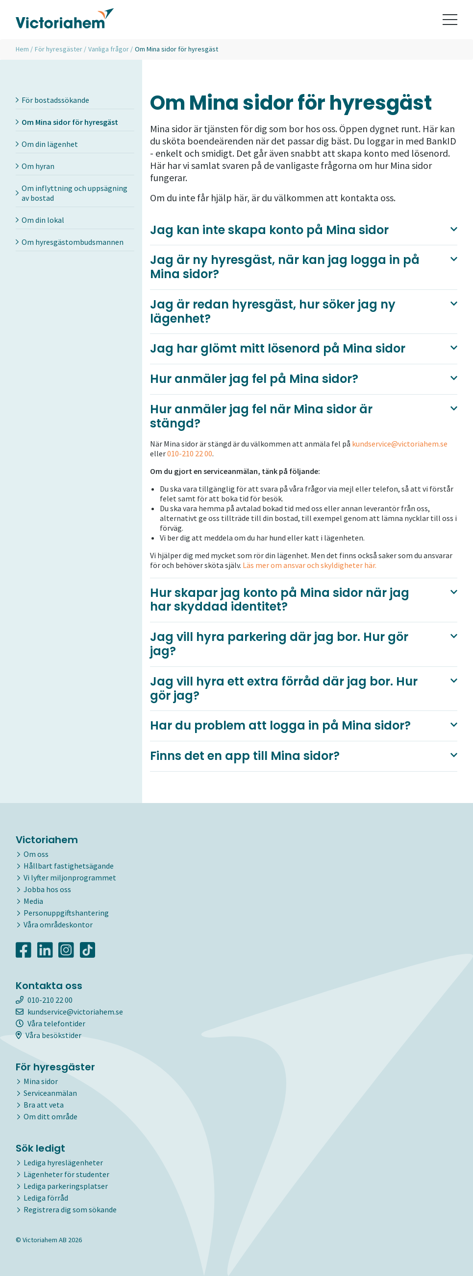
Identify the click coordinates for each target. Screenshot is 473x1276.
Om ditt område (50, 1116)
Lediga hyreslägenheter (63, 1162)
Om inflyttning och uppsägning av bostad (71, 193)
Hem (22, 49)
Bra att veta (44, 1105)
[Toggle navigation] (450, 19)
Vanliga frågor (108, 49)
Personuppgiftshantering (66, 913)
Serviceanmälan (50, 1093)
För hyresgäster (58, 49)
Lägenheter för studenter (66, 1174)
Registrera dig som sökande (70, 1209)
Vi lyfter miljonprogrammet (70, 877)
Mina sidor (41, 1081)
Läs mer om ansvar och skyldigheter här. (308, 565)
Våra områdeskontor (58, 924)
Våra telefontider (50, 1023)
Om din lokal (40, 220)
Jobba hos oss (47, 889)
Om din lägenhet (47, 144)
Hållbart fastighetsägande (69, 866)
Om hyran (35, 166)
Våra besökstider (48, 1035)
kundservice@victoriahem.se (400, 444)
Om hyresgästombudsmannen (70, 242)
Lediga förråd (46, 1198)
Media (33, 901)
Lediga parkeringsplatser (66, 1186)
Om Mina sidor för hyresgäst (67, 122)
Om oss (36, 854)
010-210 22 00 (189, 453)
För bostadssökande (52, 100)
